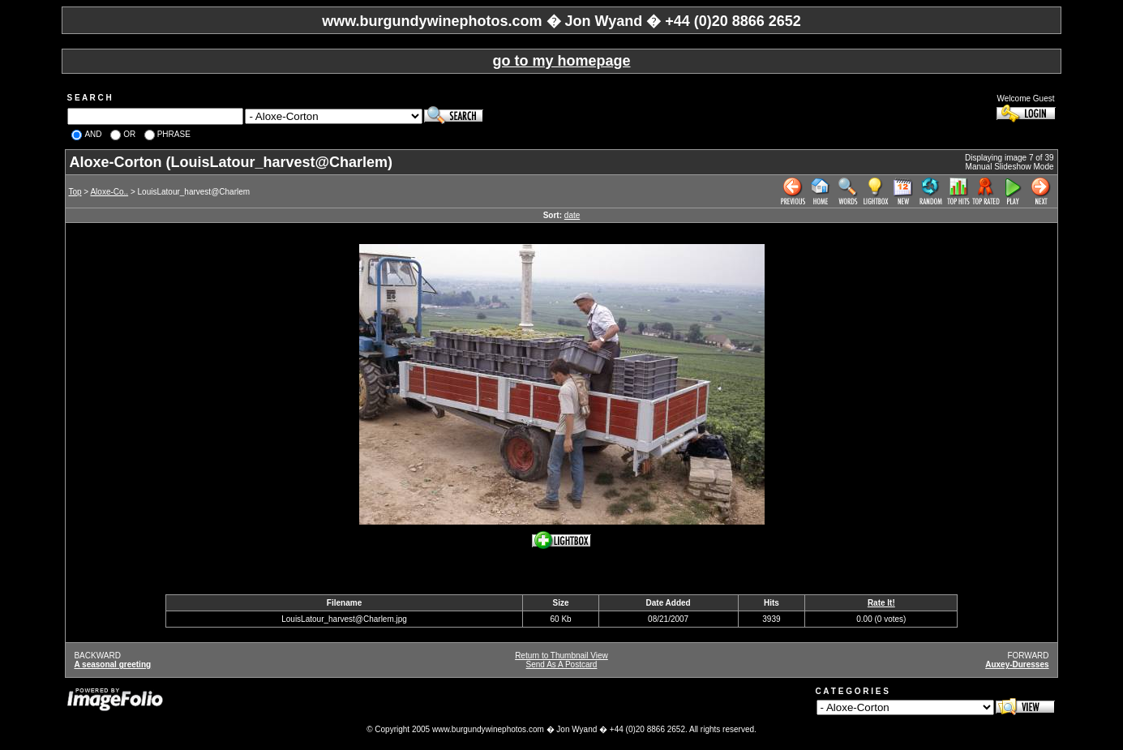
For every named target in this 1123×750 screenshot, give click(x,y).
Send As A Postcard (562, 664)
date (572, 215)
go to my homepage (561, 61)
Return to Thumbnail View (561, 655)
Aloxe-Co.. (109, 191)
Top (74, 191)
